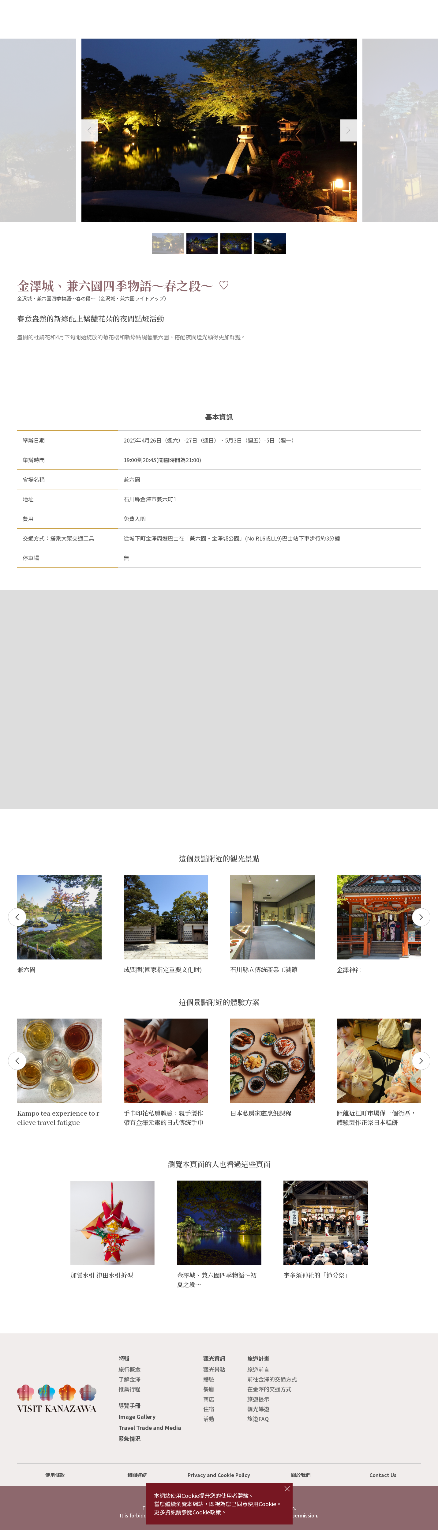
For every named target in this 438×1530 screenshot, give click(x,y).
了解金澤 (129, 1379)
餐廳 (208, 1389)
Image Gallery (136, 1416)
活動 (208, 1419)
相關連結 (137, 1475)
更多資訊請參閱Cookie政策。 (190, 1512)
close (287, 1488)
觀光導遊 (258, 1409)
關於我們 (301, 1475)
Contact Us (382, 1475)
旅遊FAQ (258, 1419)
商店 (208, 1399)
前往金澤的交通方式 (272, 1379)
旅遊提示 (258, 1399)
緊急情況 (129, 1438)
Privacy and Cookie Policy (219, 1475)
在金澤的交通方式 (269, 1389)
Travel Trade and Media (149, 1427)
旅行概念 (129, 1369)
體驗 (208, 1379)
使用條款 (55, 1475)
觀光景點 (214, 1369)
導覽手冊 (129, 1405)
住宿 (208, 1409)
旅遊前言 (258, 1369)
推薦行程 (129, 1389)
